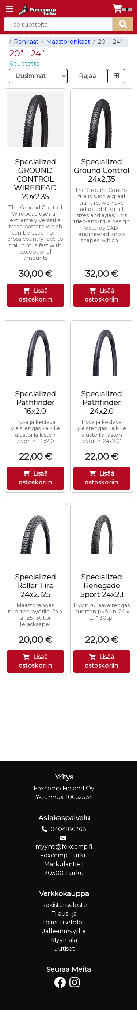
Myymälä (64, 939)
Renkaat (26, 41)
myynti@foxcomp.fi (63, 846)
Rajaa (87, 75)
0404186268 (68, 829)
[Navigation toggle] (9, 10)
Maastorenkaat (68, 41)
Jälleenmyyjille (64, 931)
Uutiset (64, 948)
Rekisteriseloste (64, 904)
